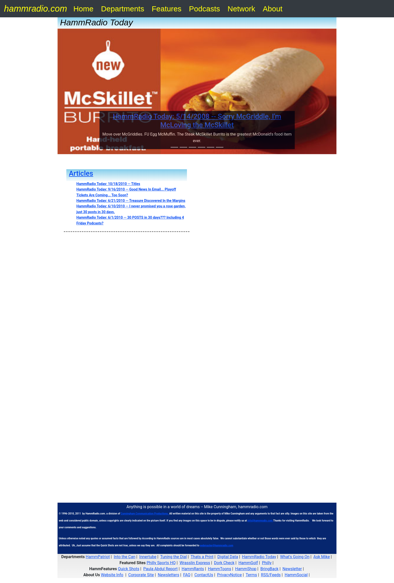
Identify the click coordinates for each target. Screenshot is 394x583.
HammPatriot (98, 556)
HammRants (193, 568)
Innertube (147, 556)
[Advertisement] (197, 248)
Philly (266, 562)
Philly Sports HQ (160, 562)
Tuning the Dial (173, 556)
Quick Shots (128, 568)
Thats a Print (202, 556)
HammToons (219, 568)
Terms (251, 574)
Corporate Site (141, 574)
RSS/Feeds (271, 574)
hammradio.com (35, 8)
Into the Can (124, 556)
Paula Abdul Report (160, 568)
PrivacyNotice (229, 574)
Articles (81, 173)
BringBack (269, 568)
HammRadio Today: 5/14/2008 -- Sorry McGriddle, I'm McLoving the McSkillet (197, 120)
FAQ (186, 574)
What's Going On (295, 556)
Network (241, 9)
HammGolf (248, 562)
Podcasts (204, 9)
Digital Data (227, 556)
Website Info (112, 574)
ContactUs (203, 574)
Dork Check (224, 562)
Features (166, 9)
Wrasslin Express (195, 562)
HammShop (246, 568)
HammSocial (296, 574)
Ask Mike (321, 556)
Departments (122, 9)
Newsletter (292, 568)
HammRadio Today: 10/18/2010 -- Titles (108, 184)
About (272, 9)
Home (83, 9)
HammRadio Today (259, 556)
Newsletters (168, 574)
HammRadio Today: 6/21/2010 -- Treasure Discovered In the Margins (130, 201)
